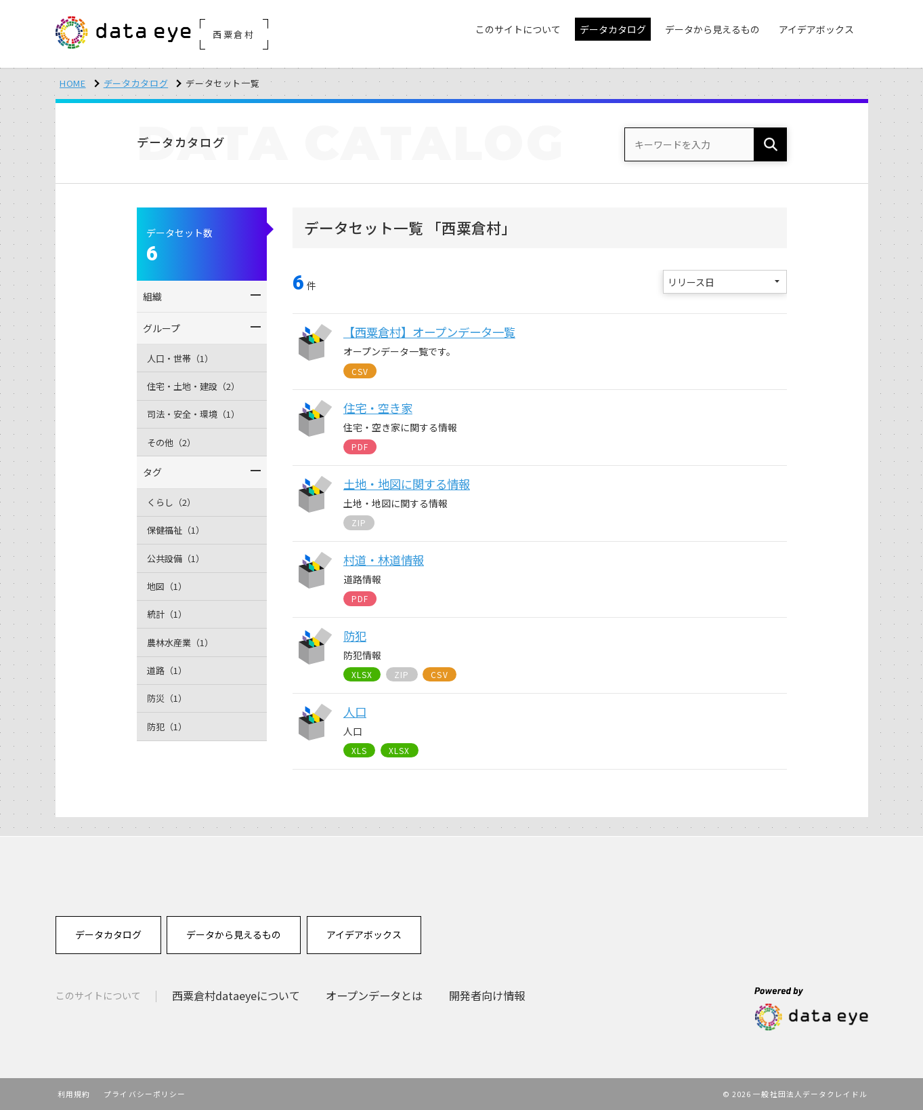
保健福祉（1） (176, 529)
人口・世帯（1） (180, 358)
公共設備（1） (176, 558)
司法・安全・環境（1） (193, 414)
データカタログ (136, 83)
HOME (73, 83)
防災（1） (167, 698)
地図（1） (167, 586)
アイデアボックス (364, 934)
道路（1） (167, 670)
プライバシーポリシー (145, 1093)
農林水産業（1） (180, 642)
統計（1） (167, 614)
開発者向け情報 (487, 995)
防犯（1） (167, 726)
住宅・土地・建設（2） (193, 386)
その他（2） (171, 442)
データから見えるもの (233, 934)
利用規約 (74, 1093)
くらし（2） (171, 502)
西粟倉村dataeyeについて (236, 995)
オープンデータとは (374, 995)
